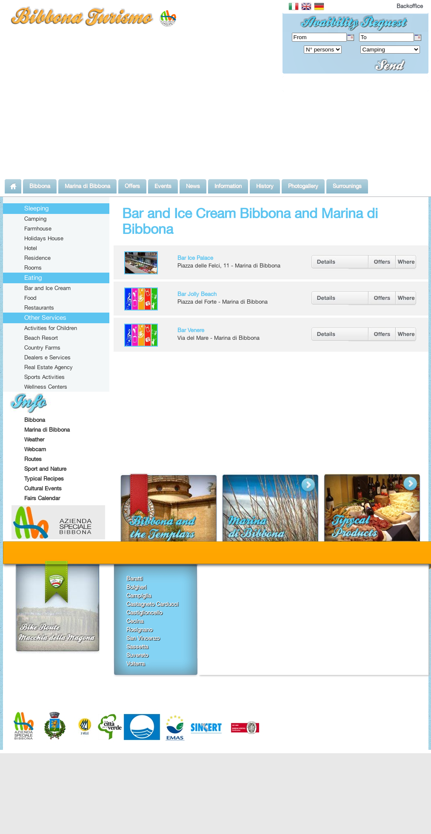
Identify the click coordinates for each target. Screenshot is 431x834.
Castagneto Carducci (152, 604)
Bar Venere (190, 330)
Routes (33, 458)
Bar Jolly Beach (197, 293)
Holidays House (43, 238)
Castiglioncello (144, 612)
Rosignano (139, 629)
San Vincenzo (143, 638)
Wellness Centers (45, 386)
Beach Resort (41, 337)
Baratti (134, 578)
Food (30, 297)
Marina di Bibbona (47, 429)
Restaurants (39, 307)
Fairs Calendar (42, 498)
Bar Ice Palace (195, 257)
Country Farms (42, 347)
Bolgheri (136, 587)
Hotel (30, 248)
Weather (34, 439)
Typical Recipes (44, 478)
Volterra (135, 663)
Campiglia (138, 595)
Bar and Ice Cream (47, 288)
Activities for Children (50, 327)
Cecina (134, 621)
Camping (35, 218)
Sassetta (137, 646)
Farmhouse (37, 228)
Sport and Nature (45, 468)
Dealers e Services (47, 357)
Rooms (33, 267)
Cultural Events (43, 488)
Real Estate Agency (48, 367)
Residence (37, 257)
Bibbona (34, 419)
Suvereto (137, 655)
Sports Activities (44, 376)
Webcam (35, 449)
